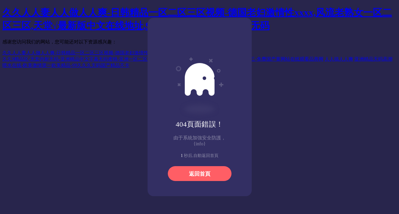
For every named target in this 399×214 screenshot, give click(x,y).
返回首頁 (199, 174)
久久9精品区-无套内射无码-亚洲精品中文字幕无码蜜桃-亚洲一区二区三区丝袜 (84, 59)
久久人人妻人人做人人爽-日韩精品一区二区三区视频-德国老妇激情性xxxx (80, 52)
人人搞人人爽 (339, 59)
